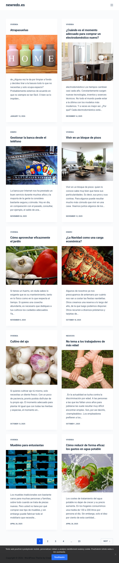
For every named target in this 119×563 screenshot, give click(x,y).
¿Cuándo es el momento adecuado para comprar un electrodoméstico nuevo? (83, 33)
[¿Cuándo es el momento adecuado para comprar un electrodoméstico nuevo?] (87, 61)
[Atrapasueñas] (31, 54)
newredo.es (15, 5)
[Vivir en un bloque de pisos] (87, 161)
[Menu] (111, 5)
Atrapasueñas (19, 30)
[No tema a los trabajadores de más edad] (87, 369)
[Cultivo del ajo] (31, 365)
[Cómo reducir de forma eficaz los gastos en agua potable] (87, 473)
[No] (115, 554)
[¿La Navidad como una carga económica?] (87, 265)
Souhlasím (59, 557)
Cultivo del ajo (19, 341)
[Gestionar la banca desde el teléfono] (31, 165)
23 (79, 541)
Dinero (13, 132)
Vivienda (14, 24)
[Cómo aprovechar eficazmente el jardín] (31, 265)
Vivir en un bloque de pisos (83, 137)
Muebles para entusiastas (27, 445)
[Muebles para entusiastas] (31, 469)
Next (107, 541)
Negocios (70, 336)
